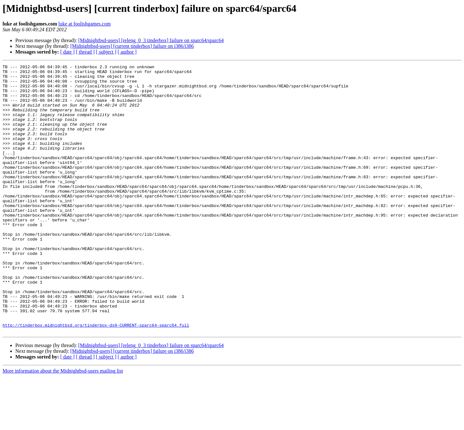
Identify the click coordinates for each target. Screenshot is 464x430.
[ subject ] (106, 52)
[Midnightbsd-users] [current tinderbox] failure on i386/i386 (132, 46)
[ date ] (67, 52)
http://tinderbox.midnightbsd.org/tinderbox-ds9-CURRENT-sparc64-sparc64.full (96, 378)
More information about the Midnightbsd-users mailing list (63, 424)
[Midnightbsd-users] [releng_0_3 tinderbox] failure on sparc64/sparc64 (151, 40)
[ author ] (127, 52)
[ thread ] (85, 52)
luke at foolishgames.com (84, 23)
